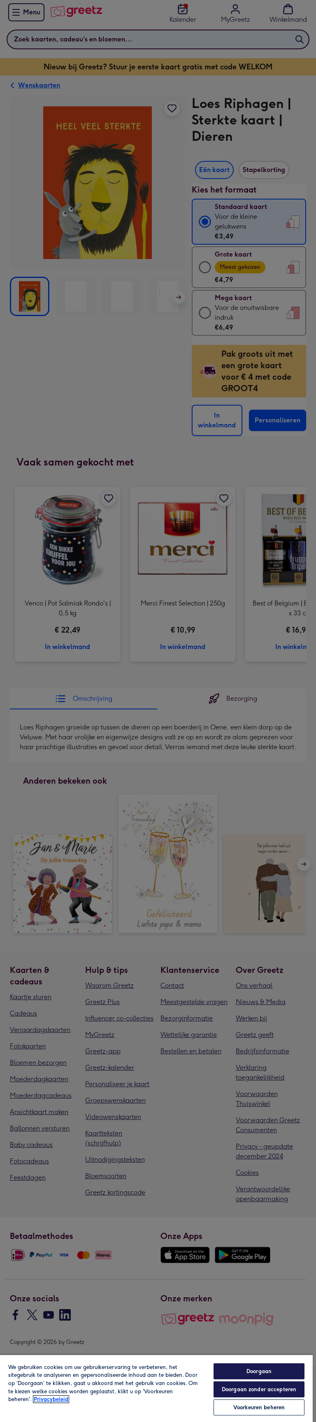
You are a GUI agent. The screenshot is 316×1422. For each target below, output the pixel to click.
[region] (156, 1388)
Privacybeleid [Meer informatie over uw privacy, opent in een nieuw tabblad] (51, 1399)
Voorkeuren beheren (259, 1407)
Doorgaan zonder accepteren (259, 1389)
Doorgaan (259, 1371)
